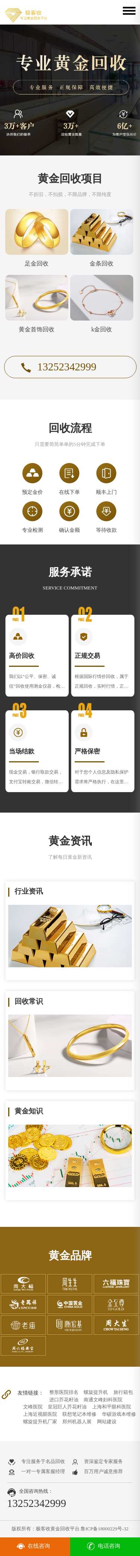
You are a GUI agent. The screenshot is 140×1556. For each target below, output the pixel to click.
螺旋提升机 (96, 1392)
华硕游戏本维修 (119, 1414)
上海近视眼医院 (40, 1414)
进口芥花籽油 (63, 1399)
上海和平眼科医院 (111, 1406)
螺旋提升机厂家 (40, 1421)
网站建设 (106, 1421)
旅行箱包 (123, 1392)
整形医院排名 (63, 1392)
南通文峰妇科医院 (103, 1399)
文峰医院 (33, 1406)
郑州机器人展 (76, 1421)
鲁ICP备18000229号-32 (104, 1528)
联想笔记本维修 (79, 1414)
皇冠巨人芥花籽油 (67, 1406)
